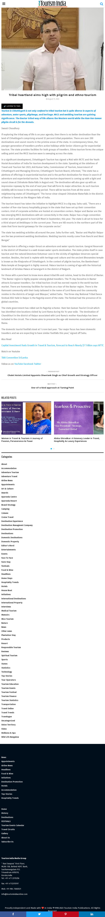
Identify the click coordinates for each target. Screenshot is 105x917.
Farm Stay (5, 562)
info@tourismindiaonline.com (14, 894)
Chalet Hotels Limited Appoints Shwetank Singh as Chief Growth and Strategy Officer (52, 375)
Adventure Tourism (10, 472)
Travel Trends (7, 712)
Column (4, 513)
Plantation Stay (8, 635)
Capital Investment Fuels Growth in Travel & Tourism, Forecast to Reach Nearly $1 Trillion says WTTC (52, 345)
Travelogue (6, 716)
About (4, 464)
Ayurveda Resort (9, 501)
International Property (11, 603)
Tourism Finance (8, 696)
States (4, 664)
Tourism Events (8, 688)
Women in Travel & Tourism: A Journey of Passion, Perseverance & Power (22, 439)
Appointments (8, 484)
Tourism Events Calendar (12, 825)
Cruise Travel (7, 517)
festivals (5, 566)
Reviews (5, 651)
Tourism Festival (8, 692)
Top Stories (6, 676)
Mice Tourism (7, 619)
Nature (4, 623)
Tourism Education (10, 684)
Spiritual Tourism (9, 655)
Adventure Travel (9, 476)
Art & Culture (7, 489)
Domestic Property (10, 541)
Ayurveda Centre (9, 497)
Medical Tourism (8, 611)
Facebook (28, 364)
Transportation (8, 704)
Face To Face (7, 558)
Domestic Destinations (11, 537)
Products (5, 639)
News (3, 627)
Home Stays (6, 578)
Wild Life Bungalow (10, 737)
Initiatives (6, 594)
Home (4, 809)
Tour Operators (8, 680)
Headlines (5, 574)
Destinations (7, 533)
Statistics (5, 668)
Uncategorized (8, 721)
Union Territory (8, 725)
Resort (4, 643)
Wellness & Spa (8, 733)
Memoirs (5, 615)
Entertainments (8, 550)
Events (4, 554)
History (4, 813)
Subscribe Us (7, 842)
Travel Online (7, 708)
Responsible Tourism (11, 647)
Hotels (4, 586)
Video (4, 729)
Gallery (4, 833)
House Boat (6, 590)
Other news (6, 631)
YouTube (18, 364)
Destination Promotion (12, 529)
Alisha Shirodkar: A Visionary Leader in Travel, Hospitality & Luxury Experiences (77, 439)
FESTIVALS (5, 821)
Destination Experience (12, 521)
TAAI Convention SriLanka (14, 357)
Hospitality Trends (10, 582)
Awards (4, 493)
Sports (4, 659)
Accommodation (8, 468)
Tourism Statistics (9, 700)
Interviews (6, 607)
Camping (5, 509)
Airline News (7, 480)
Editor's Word (7, 545)
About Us (5, 838)
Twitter (37, 364)
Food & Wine (7, 570)
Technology (6, 672)
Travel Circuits (8, 829)
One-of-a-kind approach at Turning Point (52, 387)
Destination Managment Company (17, 525)
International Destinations (13, 598)
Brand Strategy (8, 505)
